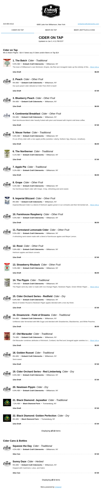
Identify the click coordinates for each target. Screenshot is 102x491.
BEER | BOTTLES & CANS (84, 30)
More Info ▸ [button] (94, 67)
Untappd (58, 487)
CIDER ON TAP (18, 30)
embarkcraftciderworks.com (88, 24)
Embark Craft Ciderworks (33, 64)
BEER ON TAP (51, 30)
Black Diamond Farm (31, 404)
